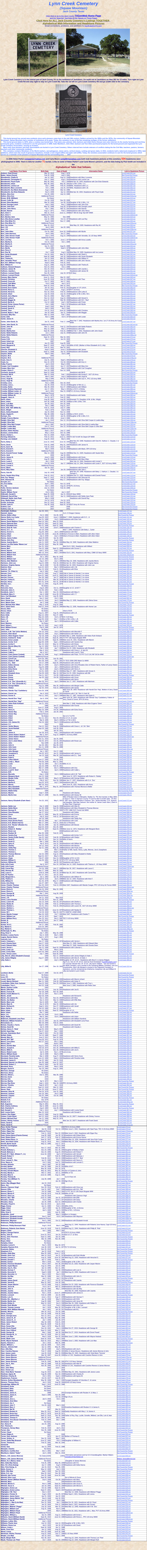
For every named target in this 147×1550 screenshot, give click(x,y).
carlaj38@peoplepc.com (70, 159)
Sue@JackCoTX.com (93, 26)
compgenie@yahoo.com (34, 159)
